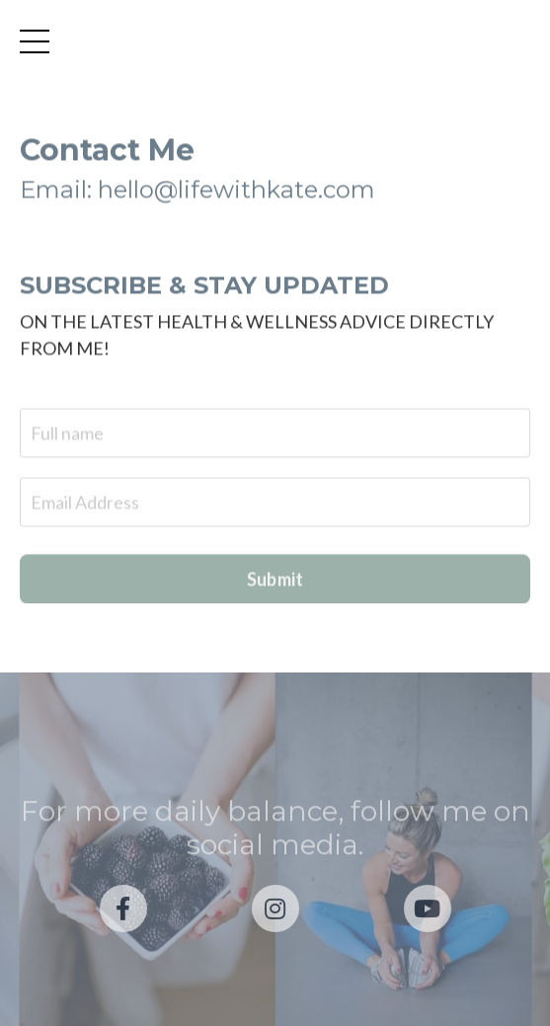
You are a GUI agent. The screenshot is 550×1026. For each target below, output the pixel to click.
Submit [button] (275, 581)
